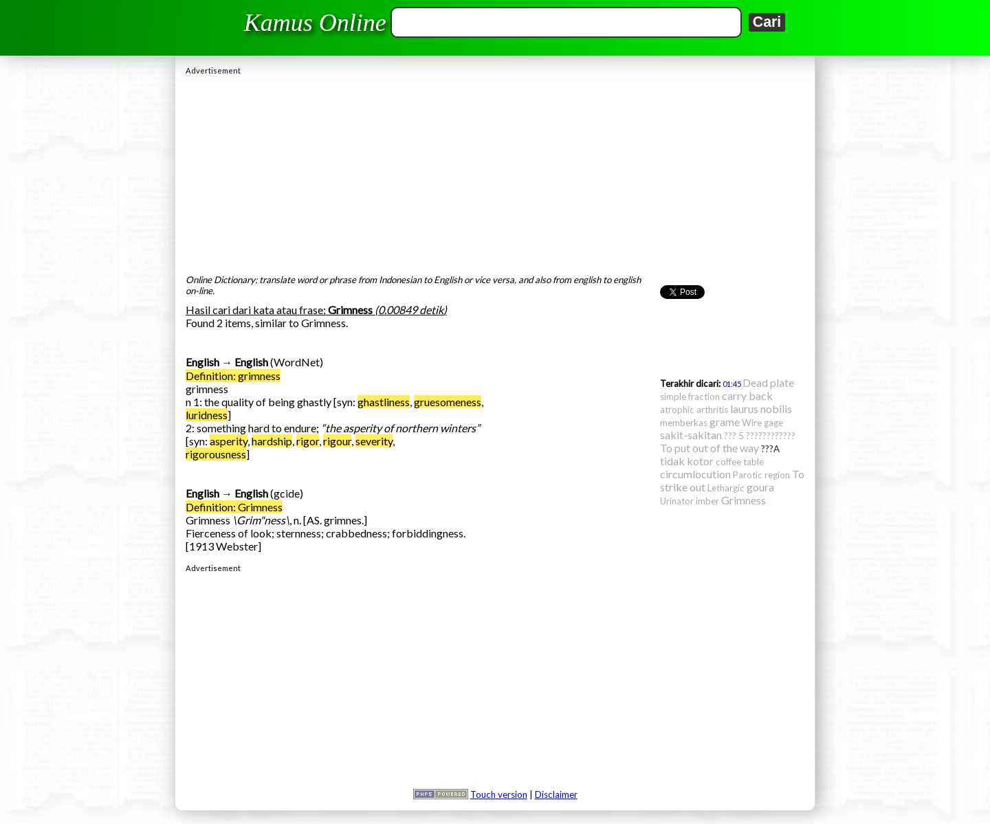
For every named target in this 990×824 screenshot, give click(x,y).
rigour (337, 440)
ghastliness (384, 401)
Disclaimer (556, 794)
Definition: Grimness (234, 506)
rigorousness (216, 453)
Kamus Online (315, 22)
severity (374, 440)
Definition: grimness (233, 375)
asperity (229, 440)
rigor (307, 440)
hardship (272, 440)
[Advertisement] (495, 171)
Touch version (498, 794)
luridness (207, 414)
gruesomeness (447, 401)
